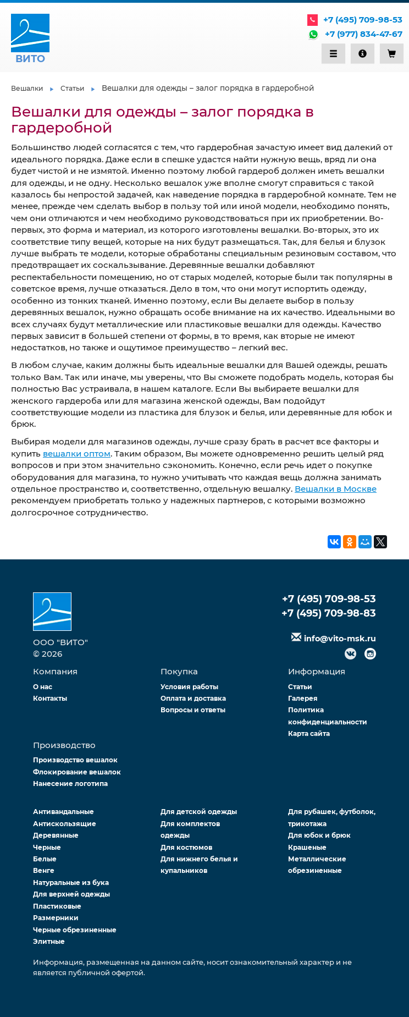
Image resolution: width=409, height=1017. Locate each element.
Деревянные (56, 835)
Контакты (50, 698)
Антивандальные (63, 811)
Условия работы (189, 687)
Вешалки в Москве (336, 488)
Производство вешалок (75, 760)
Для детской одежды (199, 811)
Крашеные (307, 847)
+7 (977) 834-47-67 (363, 34)
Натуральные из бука (71, 882)
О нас (42, 687)
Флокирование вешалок (77, 772)
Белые (45, 859)
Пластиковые (57, 906)
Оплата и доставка (193, 698)
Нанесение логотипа (70, 783)
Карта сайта (309, 733)
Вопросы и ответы (193, 710)
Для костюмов (186, 847)
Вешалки (27, 88)
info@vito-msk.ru (340, 639)
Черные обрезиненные (75, 930)
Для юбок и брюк (319, 835)
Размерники (56, 918)
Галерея (303, 698)
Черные (47, 847)
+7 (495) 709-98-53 (362, 19)
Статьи (72, 88)
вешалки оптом (76, 453)
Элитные (49, 941)
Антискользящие (64, 824)
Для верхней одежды (71, 894)
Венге (43, 870)
